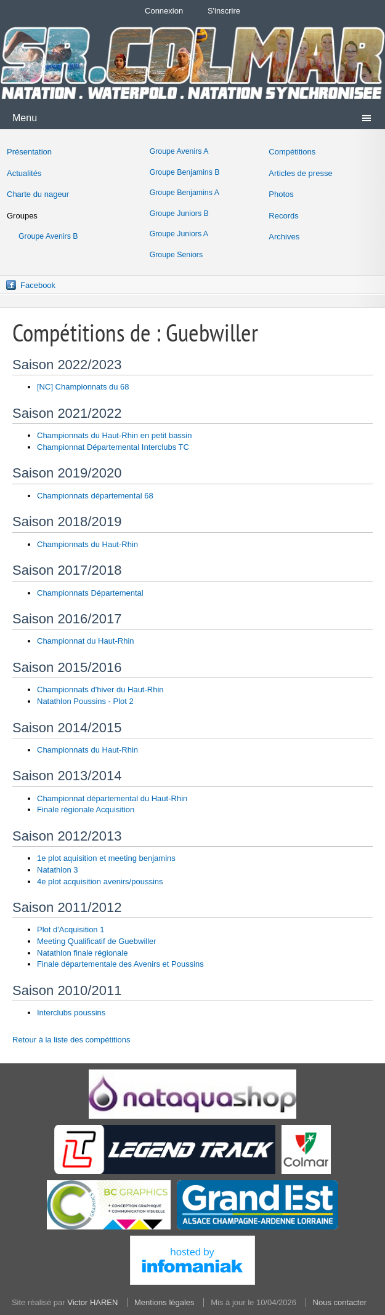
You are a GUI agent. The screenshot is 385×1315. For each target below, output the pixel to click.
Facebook (37, 285)
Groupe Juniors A (179, 234)
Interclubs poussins (71, 1012)
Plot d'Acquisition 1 (70, 929)
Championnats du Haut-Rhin (87, 544)
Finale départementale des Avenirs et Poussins (120, 964)
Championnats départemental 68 (95, 495)
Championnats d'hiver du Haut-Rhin (100, 689)
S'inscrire (224, 10)
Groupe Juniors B (179, 213)
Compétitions (292, 151)
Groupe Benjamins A (184, 192)
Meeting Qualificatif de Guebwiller (96, 941)
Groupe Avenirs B (48, 236)
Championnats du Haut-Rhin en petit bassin (114, 435)
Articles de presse (300, 173)
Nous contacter (340, 1302)
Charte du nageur (38, 194)
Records (283, 215)
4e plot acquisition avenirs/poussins (100, 881)
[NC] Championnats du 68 (83, 386)
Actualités (24, 173)
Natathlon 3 (57, 869)
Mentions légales (164, 1302)
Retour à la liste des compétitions (71, 1039)
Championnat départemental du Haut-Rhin (112, 798)
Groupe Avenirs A (179, 151)
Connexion (164, 10)
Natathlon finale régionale (82, 952)
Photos (281, 194)
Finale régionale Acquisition (85, 809)
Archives (284, 236)
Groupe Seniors (176, 254)
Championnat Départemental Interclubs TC (113, 447)
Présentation (29, 151)
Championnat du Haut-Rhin (85, 641)
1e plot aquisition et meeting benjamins (106, 858)
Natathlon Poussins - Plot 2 (85, 701)
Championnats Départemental (90, 593)
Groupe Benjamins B (185, 172)
